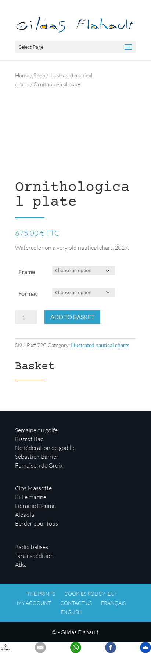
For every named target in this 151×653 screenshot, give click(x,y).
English (71, 612)
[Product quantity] (26, 317)
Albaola (24, 514)
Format (27, 293)
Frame (26, 271)
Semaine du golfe (36, 430)
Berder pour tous (36, 523)
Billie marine (30, 497)
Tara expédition (34, 555)
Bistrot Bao (29, 439)
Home (22, 75)
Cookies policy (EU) (90, 594)
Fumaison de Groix (38, 465)
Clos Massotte (33, 488)
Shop (39, 75)
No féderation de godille (45, 447)
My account (34, 603)
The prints (41, 594)
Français (113, 603)
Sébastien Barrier (36, 456)
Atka (21, 564)
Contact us (76, 603)
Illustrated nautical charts (100, 345)
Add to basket (72, 316)
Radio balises (31, 547)
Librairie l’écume (35, 505)
